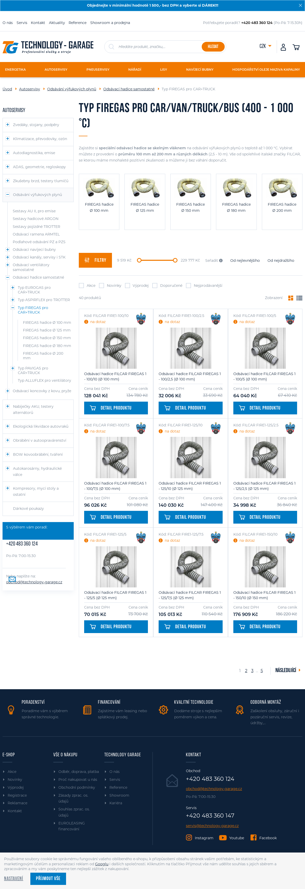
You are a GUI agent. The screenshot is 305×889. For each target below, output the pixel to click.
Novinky (110, 285)
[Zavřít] (300, 5)
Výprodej (137, 285)
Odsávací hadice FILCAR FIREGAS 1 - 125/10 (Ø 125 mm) (190, 486)
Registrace (17, 795)
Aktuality (57, 22)
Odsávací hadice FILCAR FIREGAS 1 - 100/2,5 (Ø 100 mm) (190, 376)
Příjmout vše (48, 878)
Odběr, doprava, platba (78, 771)
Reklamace (17, 803)
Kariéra (115, 803)
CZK (263, 47)
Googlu (101, 864)
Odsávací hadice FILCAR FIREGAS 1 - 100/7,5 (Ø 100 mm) (115, 486)
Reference (77, 22)
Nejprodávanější (204, 285)
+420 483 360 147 (210, 815)
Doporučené (167, 285)
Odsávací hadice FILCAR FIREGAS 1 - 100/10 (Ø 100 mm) (115, 376)
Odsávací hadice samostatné (129, 89)
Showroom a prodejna (110, 22)
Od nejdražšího (281, 260)
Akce (87, 285)
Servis (22, 22)
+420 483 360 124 (22, 544)
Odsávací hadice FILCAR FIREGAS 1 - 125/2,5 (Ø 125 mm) (264, 486)
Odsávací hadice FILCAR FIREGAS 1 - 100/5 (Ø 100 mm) (264, 376)
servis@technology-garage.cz (212, 825)
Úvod (7, 89)
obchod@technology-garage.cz (34, 582)
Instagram (204, 838)
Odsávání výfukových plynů (71, 89)
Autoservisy (29, 89)
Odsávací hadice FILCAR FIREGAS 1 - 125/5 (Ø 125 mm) (115, 595)
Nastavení (13, 878)
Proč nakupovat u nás (77, 779)
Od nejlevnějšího (245, 260)
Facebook (268, 838)
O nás (8, 22)
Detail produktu (111, 408)
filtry (95, 260)
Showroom (119, 795)
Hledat (213, 46)
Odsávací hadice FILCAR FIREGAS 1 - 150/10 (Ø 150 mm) (264, 595)
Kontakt (38, 22)
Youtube (236, 838)
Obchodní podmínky (76, 787)
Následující (286, 671)
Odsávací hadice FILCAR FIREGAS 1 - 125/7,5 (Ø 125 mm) (190, 595)
